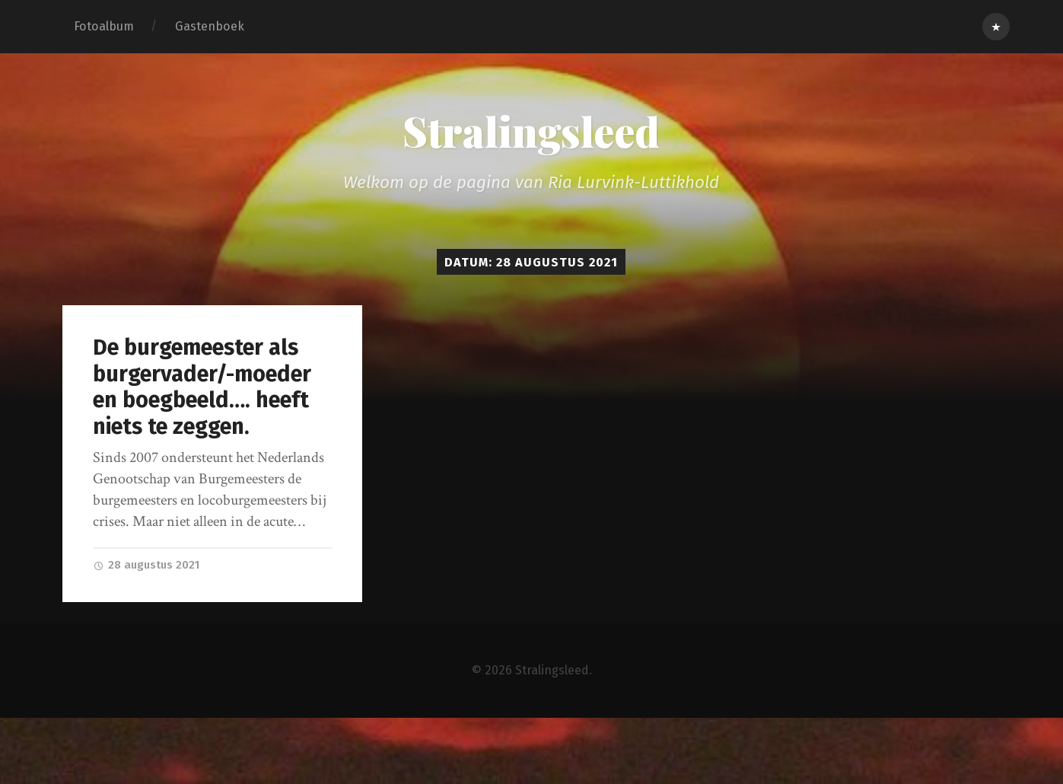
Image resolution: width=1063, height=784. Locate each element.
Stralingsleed (531, 130)
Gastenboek (209, 26)
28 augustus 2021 (148, 565)
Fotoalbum (104, 26)
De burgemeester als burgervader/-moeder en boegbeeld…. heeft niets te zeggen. (202, 387)
